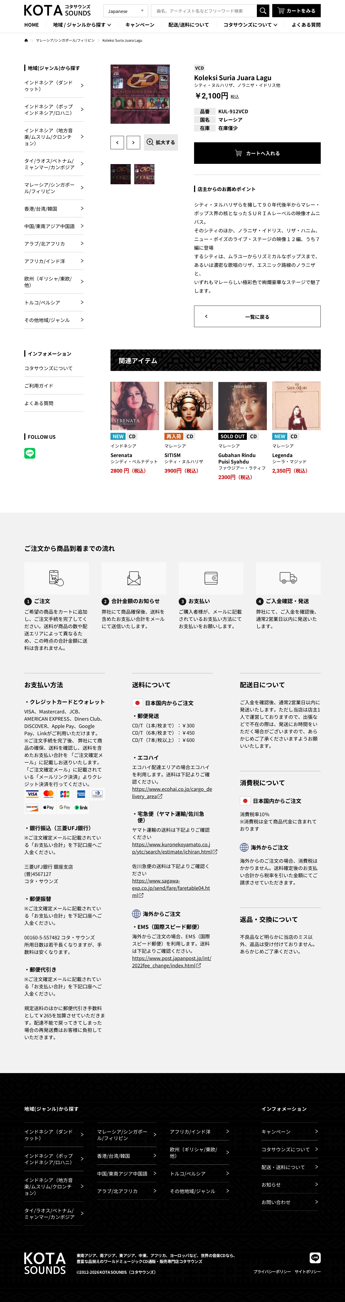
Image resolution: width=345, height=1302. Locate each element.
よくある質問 (38, 402)
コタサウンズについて (48, 368)
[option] (144, 98)
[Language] (126, 10)
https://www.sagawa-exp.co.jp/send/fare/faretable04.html (171, 887)
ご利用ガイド (38, 385)
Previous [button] (117, 142)
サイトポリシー (308, 1271)
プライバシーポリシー (272, 1271)
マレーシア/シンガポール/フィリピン (65, 40)
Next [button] (133, 142)
